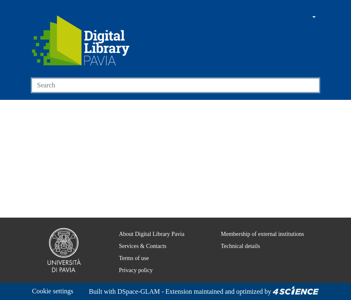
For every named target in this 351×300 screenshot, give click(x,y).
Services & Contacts (138, 236)
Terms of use (129, 248)
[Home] (80, 40)
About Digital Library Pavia (146, 224)
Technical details (235, 236)
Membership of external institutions (260, 224)
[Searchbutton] (310, 85)
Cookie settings (55, 281)
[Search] (166, 85)
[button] (291, 17)
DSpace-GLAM (82, 291)
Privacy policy (130, 260)
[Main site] (275, 17)
